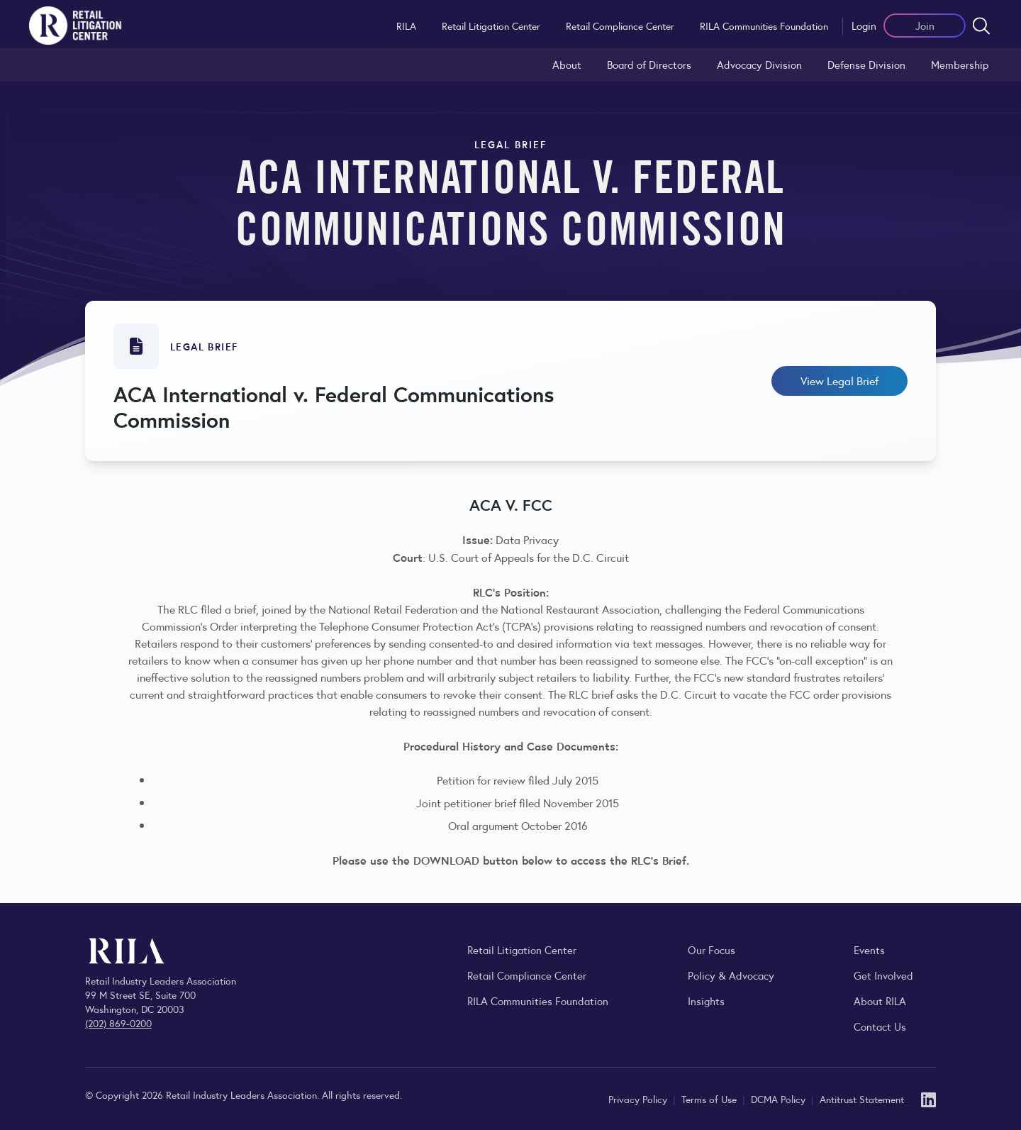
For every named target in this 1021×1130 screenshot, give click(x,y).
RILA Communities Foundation (764, 25)
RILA (406, 25)
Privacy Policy (639, 1099)
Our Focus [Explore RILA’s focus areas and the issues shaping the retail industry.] (711, 949)
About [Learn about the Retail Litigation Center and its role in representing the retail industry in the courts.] (566, 64)
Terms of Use (710, 1099)
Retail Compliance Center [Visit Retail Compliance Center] (526, 975)
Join (924, 25)
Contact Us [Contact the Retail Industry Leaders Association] (880, 1026)
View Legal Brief (839, 380)
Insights (706, 1000)
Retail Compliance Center (620, 25)
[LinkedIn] (928, 1098)
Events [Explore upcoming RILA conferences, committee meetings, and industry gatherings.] (869, 949)
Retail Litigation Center (491, 25)
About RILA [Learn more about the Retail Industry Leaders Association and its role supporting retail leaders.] (880, 1000)
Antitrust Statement (862, 1099)
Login (864, 25)
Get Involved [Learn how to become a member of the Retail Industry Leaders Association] (883, 975)
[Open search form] (981, 25)
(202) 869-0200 (118, 1023)
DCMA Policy (779, 1099)
